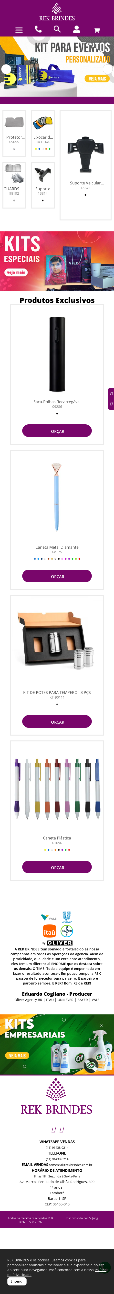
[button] (6, 69)
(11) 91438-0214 (57, 1147)
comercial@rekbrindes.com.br (70, 1165)
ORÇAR (57, 431)
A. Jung (93, 1218)
